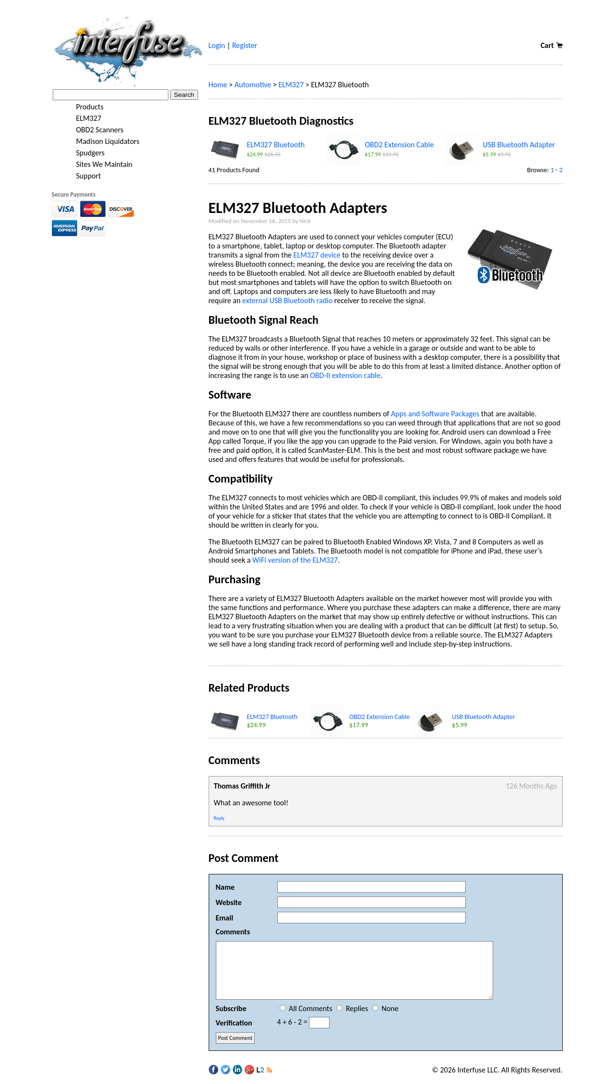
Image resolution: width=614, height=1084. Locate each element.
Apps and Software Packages (435, 413)
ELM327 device (317, 254)
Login (217, 45)
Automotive (253, 84)
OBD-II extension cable (345, 375)
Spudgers (84, 153)
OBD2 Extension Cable (399, 144)
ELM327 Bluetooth (276, 144)
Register (244, 45)
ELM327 (83, 118)
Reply (219, 818)
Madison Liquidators (102, 141)
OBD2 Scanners (94, 130)
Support (82, 176)
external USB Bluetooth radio (287, 300)
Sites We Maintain (98, 164)
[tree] (128, 141)
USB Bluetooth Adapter (519, 144)
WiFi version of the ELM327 (295, 560)
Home (218, 84)
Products (84, 107)
